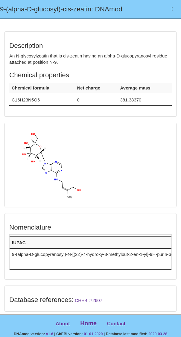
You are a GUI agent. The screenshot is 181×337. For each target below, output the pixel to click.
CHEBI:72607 (88, 300)
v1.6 (49, 334)
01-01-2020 (93, 334)
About (63, 323)
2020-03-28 (157, 334)
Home (88, 323)
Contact (116, 323)
